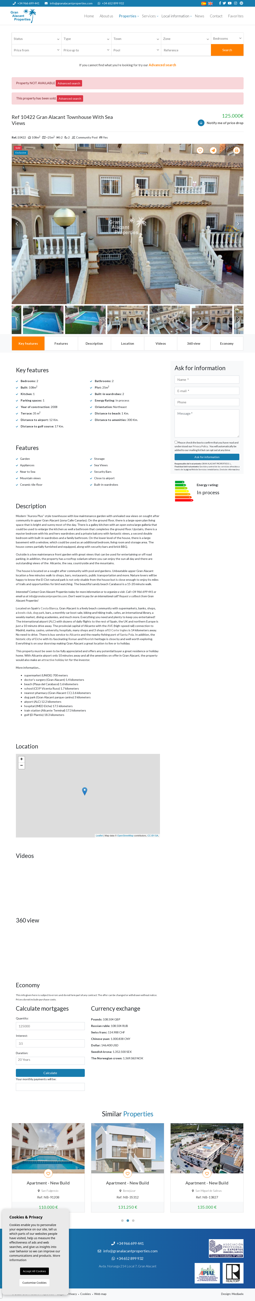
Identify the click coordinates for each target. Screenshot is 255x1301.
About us (106, 16)
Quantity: (22, 1018)
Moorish (88, 639)
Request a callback (130, 596)
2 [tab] (128, 1220)
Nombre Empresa (36, 16)
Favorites (236, 16)
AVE (110, 626)
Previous (17, 224)
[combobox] (37, 38)
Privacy (72, 1294)
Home (89, 16)
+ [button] (21, 759)
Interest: (22, 1035)
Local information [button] (175, 16)
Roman (72, 639)
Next (238, 224)
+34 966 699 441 (26, 3)
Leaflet (99, 835)
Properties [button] (127, 16)
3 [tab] (133, 1220)
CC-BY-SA (152, 835)
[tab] (28, 343)
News (199, 16)
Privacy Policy (200, 446)
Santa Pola (127, 634)
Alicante (74, 634)
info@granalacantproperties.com (71, 3)
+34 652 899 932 (111, 3)
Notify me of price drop (221, 122)
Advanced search (69, 83)
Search (227, 50)
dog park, (39, 612)
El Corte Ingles (118, 630)
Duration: (22, 1053)
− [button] (21, 766)
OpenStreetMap (125, 835)
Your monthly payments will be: (36, 1079)
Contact (216, 16)
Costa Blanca (49, 608)
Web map (100, 1294)
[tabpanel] (48, 1167)
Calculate (50, 1073)
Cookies (85, 1294)
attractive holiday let (55, 660)
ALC (52, 621)
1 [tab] (122, 1220)
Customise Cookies (34, 1282)
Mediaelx (238, 1294)
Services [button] (149, 16)
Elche (38, 639)
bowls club (25, 612)
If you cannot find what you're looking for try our (127, 65)
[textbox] (38, 38)
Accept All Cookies (34, 1271)
